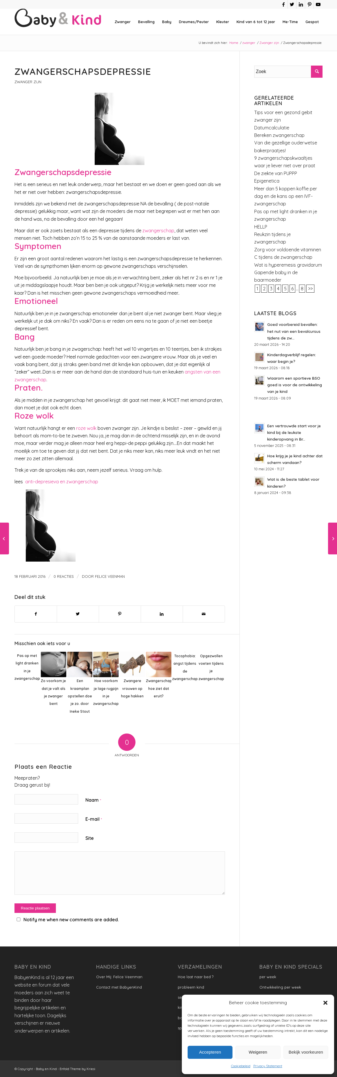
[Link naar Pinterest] (309, 4)
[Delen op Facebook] (36, 614)
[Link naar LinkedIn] (300, 4)
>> (310, 288)
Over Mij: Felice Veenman (119, 976)
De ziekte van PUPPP (275, 173)
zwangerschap (157, 230)
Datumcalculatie (271, 128)
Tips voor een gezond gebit (283, 112)
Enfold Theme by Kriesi (77, 1069)
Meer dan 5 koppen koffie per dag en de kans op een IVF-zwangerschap (285, 196)
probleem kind (191, 987)
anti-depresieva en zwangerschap (61, 481)
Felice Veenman (110, 576)
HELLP (260, 227)
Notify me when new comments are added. (71, 919)
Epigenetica (266, 181)
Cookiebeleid (240, 1066)
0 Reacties (64, 576)
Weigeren (258, 1052)
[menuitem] (122, 22)
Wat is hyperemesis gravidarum (288, 265)
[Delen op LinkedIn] (162, 614)
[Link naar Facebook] (283, 4)
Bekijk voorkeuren (306, 1052)
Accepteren (210, 1052)
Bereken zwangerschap (279, 135)
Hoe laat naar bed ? (195, 976)
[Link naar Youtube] (318, 4)
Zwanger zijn (27, 81)
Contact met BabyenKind (119, 987)
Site (89, 838)
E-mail (93, 819)
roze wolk (86, 428)
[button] (325, 1003)
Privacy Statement (267, 1066)
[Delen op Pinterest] (120, 614)
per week (267, 976)
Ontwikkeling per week (280, 987)
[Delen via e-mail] (204, 614)
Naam (93, 800)
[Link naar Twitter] (292, 4)
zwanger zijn (267, 120)
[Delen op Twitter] (78, 614)
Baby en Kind (46, 1069)
